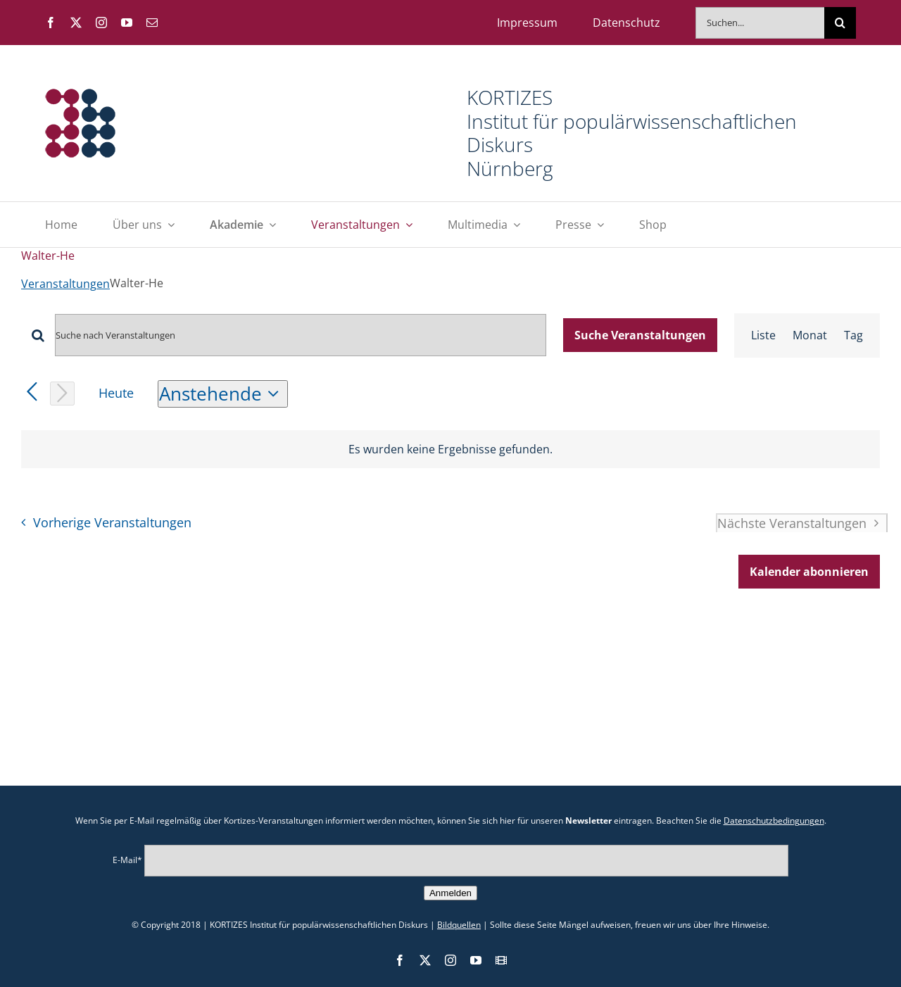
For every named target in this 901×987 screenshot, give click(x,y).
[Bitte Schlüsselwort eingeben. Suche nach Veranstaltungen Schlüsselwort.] (300, 335)
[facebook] (50, 22)
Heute (116, 392)
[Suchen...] (759, 23)
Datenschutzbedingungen (774, 820)
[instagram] (101, 22)
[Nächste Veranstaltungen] (62, 394)
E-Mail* (127, 860)
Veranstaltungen (65, 283)
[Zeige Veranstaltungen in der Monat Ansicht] (810, 335)
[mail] (152, 22)
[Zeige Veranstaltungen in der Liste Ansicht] (763, 335)
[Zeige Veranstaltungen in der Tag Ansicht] (853, 335)
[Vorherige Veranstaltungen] (32, 392)
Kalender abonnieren (809, 571)
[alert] (450, 449)
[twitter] (76, 22)
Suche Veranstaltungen (640, 335)
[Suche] (840, 23)
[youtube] (126, 22)
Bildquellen (459, 925)
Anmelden (450, 893)
